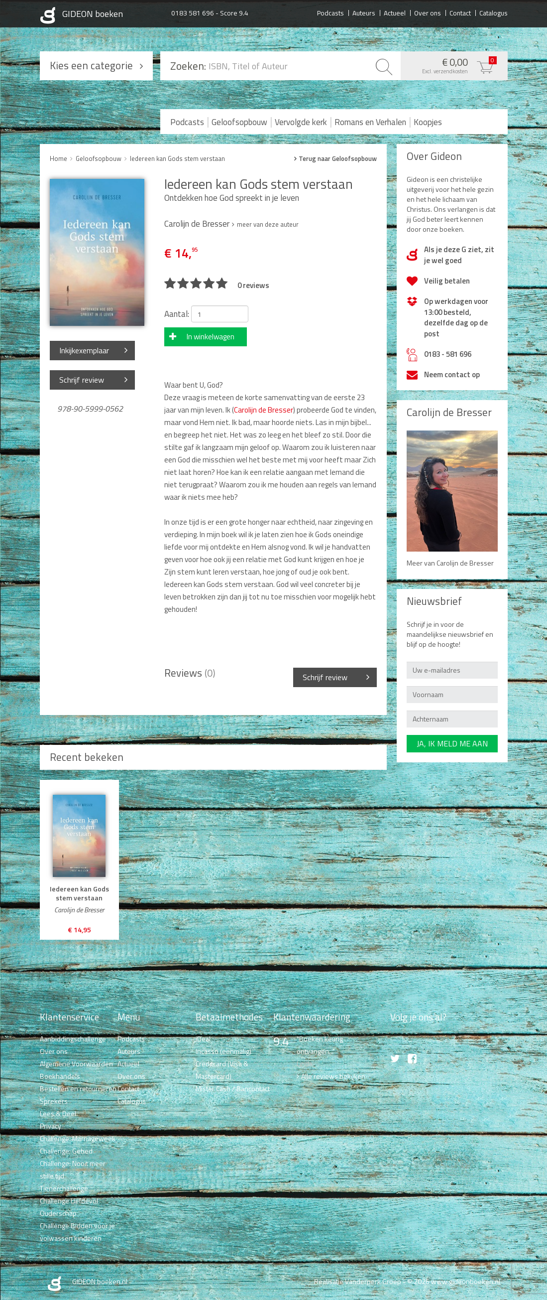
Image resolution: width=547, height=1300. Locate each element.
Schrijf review (81, 380)
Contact (460, 12)
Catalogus (493, 12)
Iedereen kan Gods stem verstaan (177, 158)
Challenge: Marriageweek (77, 1138)
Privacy (50, 1126)
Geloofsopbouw (239, 122)
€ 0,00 (452, 64)
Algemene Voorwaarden (76, 1063)
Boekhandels (60, 1076)
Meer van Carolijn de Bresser (450, 563)
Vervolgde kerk (301, 122)
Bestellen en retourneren (78, 1088)
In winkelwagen (210, 336)
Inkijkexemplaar (84, 350)
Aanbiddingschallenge (73, 1038)
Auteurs (363, 12)
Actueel (395, 12)
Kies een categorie (91, 65)
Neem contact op (452, 374)
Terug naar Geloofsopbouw (338, 158)
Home (58, 158)
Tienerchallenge (64, 1188)
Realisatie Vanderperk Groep (357, 1281)
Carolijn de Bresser (263, 410)
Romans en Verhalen (370, 122)
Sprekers (54, 1101)
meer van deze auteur (268, 224)
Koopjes (428, 122)
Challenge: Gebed (66, 1151)
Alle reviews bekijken (333, 1076)
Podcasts (330, 12)
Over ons (427, 12)
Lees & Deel (58, 1113)
